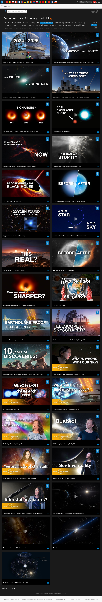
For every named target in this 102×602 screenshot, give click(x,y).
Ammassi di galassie (50, 25)
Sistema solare (25, 28)
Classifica (94, 25)
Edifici (83, 25)
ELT (76, 22)
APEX (37, 22)
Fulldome (31, 25)
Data (96, 27)
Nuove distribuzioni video (59, 28)
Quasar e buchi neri (11, 28)
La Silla (61, 25)
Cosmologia (69, 22)
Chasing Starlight (47, 22)
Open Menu (6, 6)
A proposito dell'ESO (22, 22)
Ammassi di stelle (37, 28)
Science (82, 2)
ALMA (32, 22)
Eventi (7, 25)
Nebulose (68, 25)
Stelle (47, 28)
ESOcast (81, 22)
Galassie (39, 25)
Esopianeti (13, 25)
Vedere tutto (9, 22)
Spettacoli (22, 25)
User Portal (89, 2)
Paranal (76, 25)
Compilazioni (59, 22)
